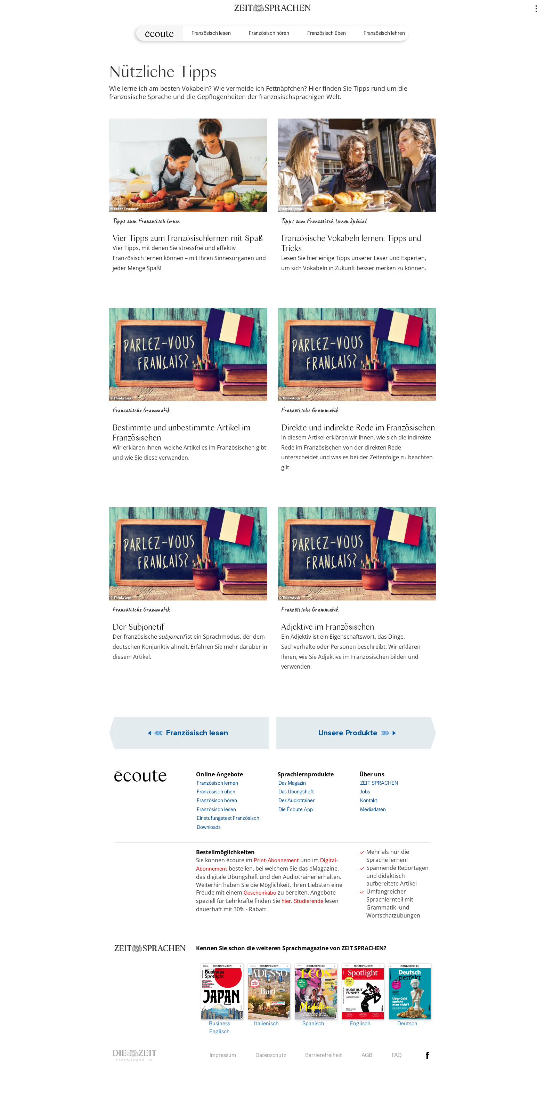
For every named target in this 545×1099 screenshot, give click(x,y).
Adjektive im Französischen (327, 626)
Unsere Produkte (347, 732)
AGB (366, 1055)
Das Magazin (292, 782)
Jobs (365, 791)
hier (286, 901)
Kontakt (368, 800)
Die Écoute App (295, 809)
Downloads (209, 827)
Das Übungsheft (296, 791)
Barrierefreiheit (323, 1055)
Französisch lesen (211, 33)
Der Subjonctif (138, 626)
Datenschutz (270, 1055)
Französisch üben (326, 33)
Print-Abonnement (276, 860)
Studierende (308, 901)
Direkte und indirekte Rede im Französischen (358, 427)
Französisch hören (269, 33)
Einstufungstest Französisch (228, 818)
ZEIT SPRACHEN (379, 782)
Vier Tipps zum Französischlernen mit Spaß (188, 238)
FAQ (397, 1055)
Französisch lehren (384, 33)
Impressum (223, 1055)
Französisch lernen (217, 782)
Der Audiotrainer (296, 800)
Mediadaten (373, 809)
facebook (427, 1055)
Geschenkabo (260, 892)
